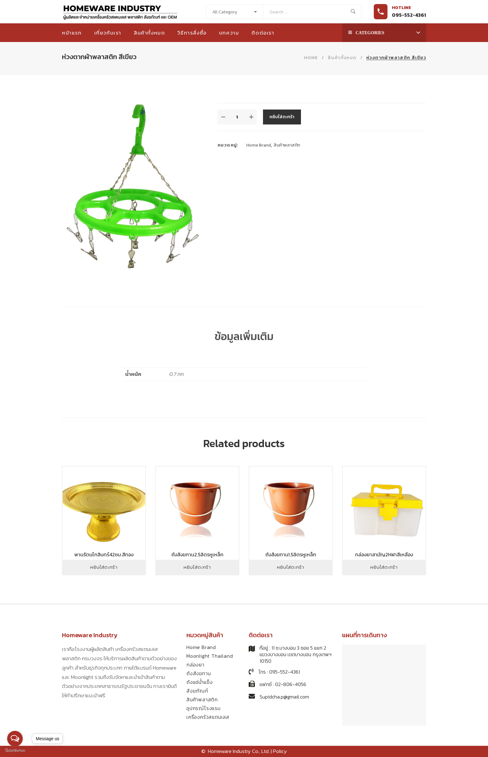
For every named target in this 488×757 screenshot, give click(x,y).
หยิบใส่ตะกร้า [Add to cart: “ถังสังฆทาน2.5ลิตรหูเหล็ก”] (197, 567)
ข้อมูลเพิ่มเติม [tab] (244, 336)
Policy (280, 751)
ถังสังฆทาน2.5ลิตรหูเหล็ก (197, 554)
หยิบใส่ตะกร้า (282, 117)
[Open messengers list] (15, 738)
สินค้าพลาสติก (287, 145)
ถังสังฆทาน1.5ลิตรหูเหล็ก (290, 554)
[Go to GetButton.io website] (15, 751)
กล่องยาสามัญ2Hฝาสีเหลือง (384, 554)
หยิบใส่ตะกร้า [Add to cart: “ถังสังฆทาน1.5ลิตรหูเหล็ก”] (290, 567)
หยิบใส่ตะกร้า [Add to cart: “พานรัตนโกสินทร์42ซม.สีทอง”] (104, 567)
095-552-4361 (409, 15)
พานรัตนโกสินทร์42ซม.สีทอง (104, 554)
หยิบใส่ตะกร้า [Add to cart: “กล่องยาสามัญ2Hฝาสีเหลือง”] (384, 567)
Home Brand (258, 145)
